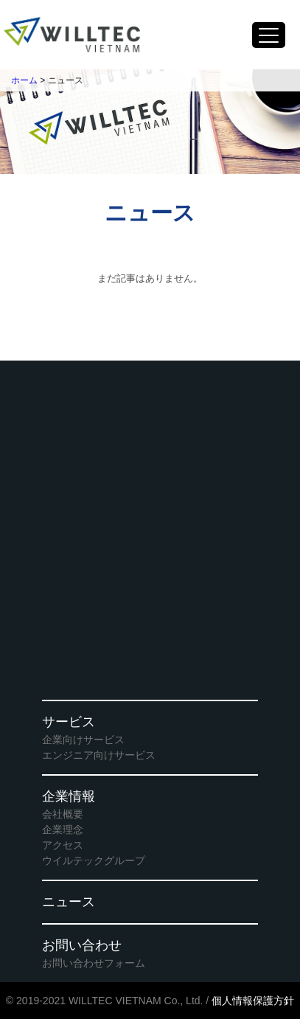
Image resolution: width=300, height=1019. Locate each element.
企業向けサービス (83, 739)
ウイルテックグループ (93, 860)
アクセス (62, 845)
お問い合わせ (82, 945)
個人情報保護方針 (253, 1000)
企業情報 (68, 796)
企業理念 (62, 829)
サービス (68, 721)
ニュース (68, 901)
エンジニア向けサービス (99, 755)
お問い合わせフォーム (93, 963)
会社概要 (62, 814)
